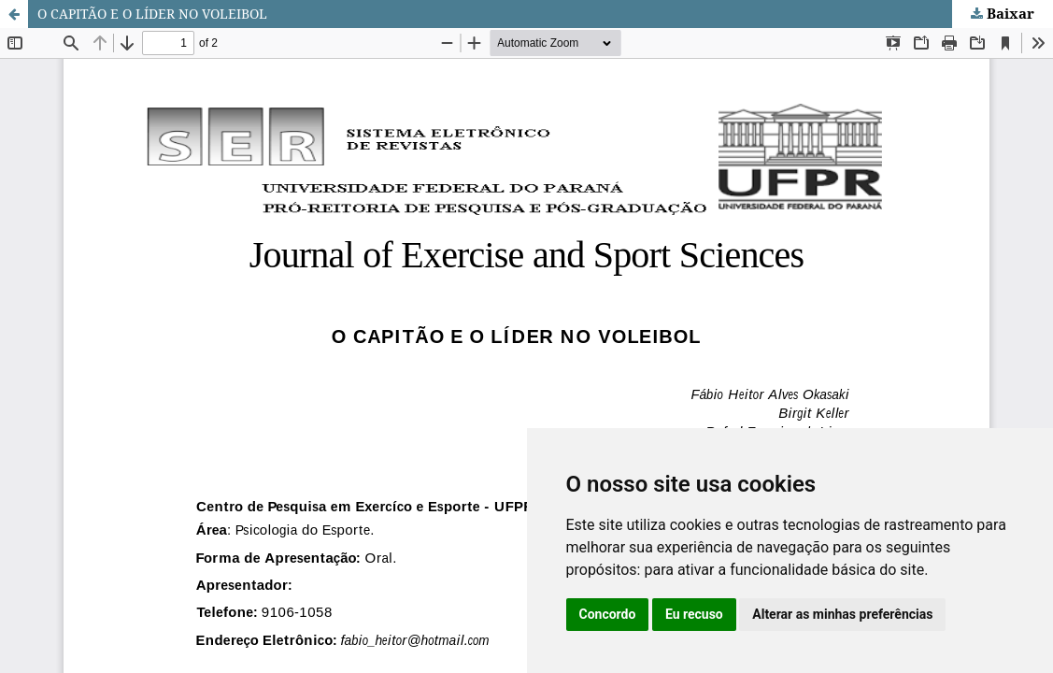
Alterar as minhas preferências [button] (842, 614)
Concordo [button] (607, 614)
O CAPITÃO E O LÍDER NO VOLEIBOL (152, 13)
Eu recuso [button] (694, 614)
